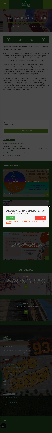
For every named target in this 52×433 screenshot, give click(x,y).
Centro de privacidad (12, 221)
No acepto (40, 218)
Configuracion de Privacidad (28, 221)
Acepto (10, 218)
